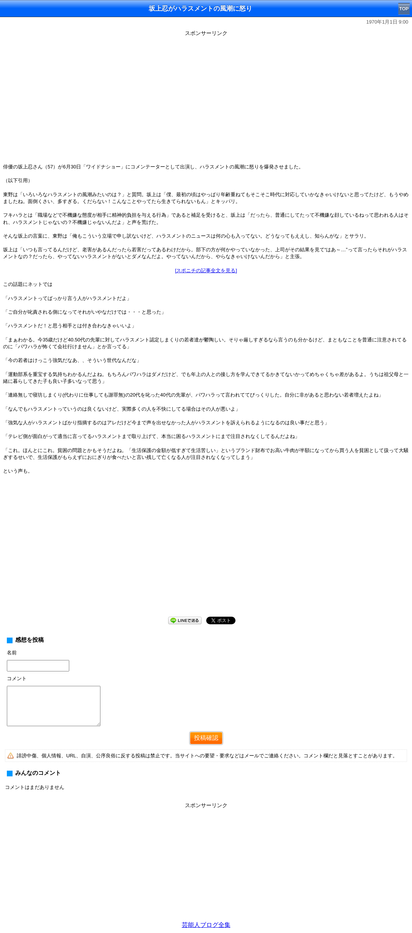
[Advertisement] (206, 551)
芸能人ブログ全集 (206, 925)
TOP (404, 8)
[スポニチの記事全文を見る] (206, 270)
